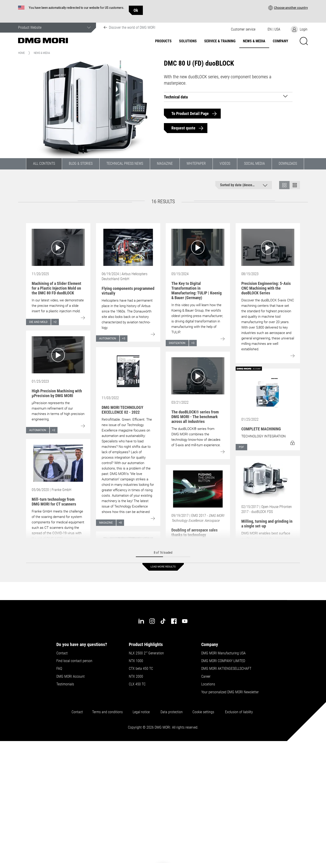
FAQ (59, 669)
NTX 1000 (136, 661)
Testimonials (65, 684)
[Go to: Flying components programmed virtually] (128, 247)
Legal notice (142, 712)
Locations (208, 684)
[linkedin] (141, 621)
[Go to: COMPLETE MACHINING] (267, 392)
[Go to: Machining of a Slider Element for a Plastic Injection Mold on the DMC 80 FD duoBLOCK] (58, 247)
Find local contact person (74, 661)
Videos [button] (225, 163)
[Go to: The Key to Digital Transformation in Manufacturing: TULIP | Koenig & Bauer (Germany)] (197, 247)
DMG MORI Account (70, 677)
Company (280, 41)
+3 (192, 343)
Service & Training (219, 41)
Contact (62, 653)
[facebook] (174, 621)
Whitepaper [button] (196, 163)
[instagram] (152, 621)
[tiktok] (163, 621)
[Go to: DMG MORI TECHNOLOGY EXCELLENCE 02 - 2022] (128, 371)
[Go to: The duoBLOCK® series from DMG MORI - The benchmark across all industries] (197, 375)
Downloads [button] (288, 163)
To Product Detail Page (190, 113)
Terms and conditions (107, 712)
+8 (120, 522)
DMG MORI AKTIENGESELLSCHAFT (226, 669)
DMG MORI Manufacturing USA (223, 653)
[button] (288, 7)
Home (21, 53)
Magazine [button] (165, 163)
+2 (55, 322)
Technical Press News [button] (124, 163)
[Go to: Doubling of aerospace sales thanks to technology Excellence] (197, 489)
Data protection (172, 712)
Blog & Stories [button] (81, 163)
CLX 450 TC (137, 684)
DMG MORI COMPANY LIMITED (223, 661)
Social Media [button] (254, 163)
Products (163, 41)
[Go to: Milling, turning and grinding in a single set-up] (267, 480)
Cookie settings (204, 712)
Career (206, 677)
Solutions (188, 41)
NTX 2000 (136, 677)
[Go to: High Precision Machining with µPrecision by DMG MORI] (58, 354)
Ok (136, 10)
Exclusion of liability (239, 712)
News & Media (254, 41)
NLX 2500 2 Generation (146, 653)
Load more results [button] (163, 566)
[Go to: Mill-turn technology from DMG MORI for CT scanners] (58, 463)
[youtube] (185, 621)
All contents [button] (44, 163)
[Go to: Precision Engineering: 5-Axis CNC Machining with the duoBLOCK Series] (267, 247)
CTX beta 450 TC (141, 669)
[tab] (228, 97)
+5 (123, 338)
